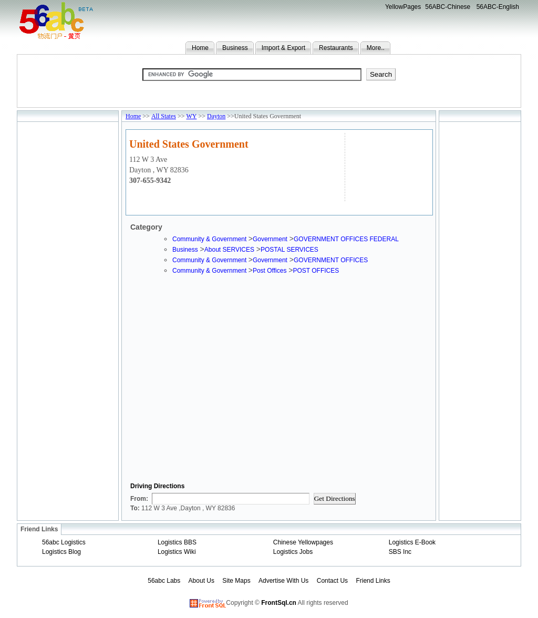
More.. (376, 48)
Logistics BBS (177, 542)
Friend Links (373, 580)
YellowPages (403, 7)
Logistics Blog (61, 551)
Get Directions (334, 498)
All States (163, 116)
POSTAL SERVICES (289, 249)
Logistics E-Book (412, 542)
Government (270, 239)
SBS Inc (400, 551)
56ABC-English (498, 7)
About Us (201, 580)
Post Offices (269, 270)
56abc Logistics (64, 542)
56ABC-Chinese (447, 7)
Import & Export (283, 48)
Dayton (216, 116)
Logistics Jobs (293, 551)
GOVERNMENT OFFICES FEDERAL (346, 239)
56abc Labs (164, 580)
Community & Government (210, 239)
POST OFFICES (316, 270)
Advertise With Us (283, 580)
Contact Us (332, 580)
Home (200, 48)
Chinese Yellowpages (303, 542)
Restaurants (336, 48)
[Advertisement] (387, 166)
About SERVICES (229, 249)
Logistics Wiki (177, 551)
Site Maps (236, 580)
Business (235, 48)
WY (191, 116)
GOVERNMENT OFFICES (331, 260)
